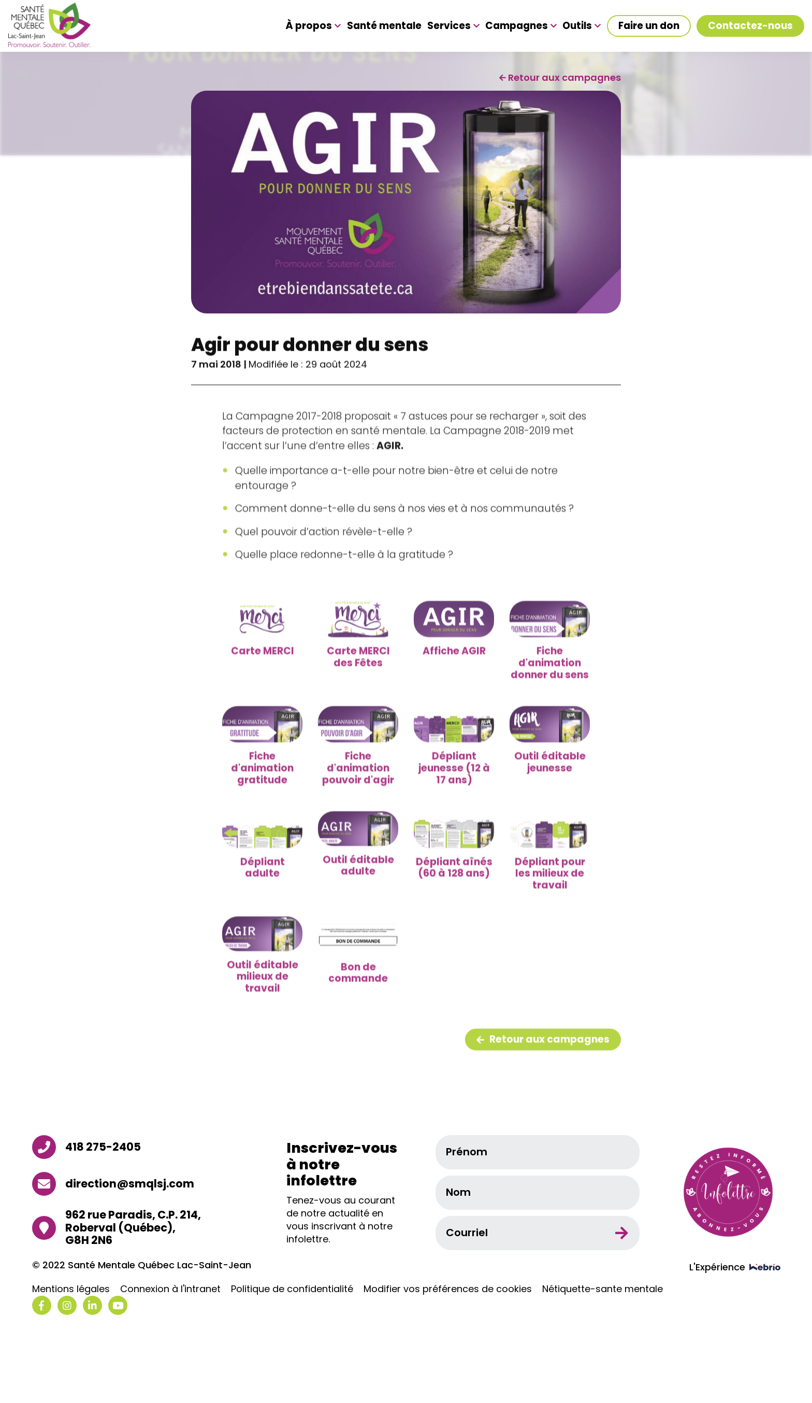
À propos (313, 26)
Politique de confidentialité (292, 1289)
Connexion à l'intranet (170, 1289)
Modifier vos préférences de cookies (448, 1289)
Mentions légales (71, 1289)
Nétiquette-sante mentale (602, 1289)
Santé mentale (384, 26)
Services (453, 26)
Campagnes (521, 26)
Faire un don (648, 26)
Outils (581, 26)
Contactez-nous (750, 26)
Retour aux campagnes (543, 1070)
